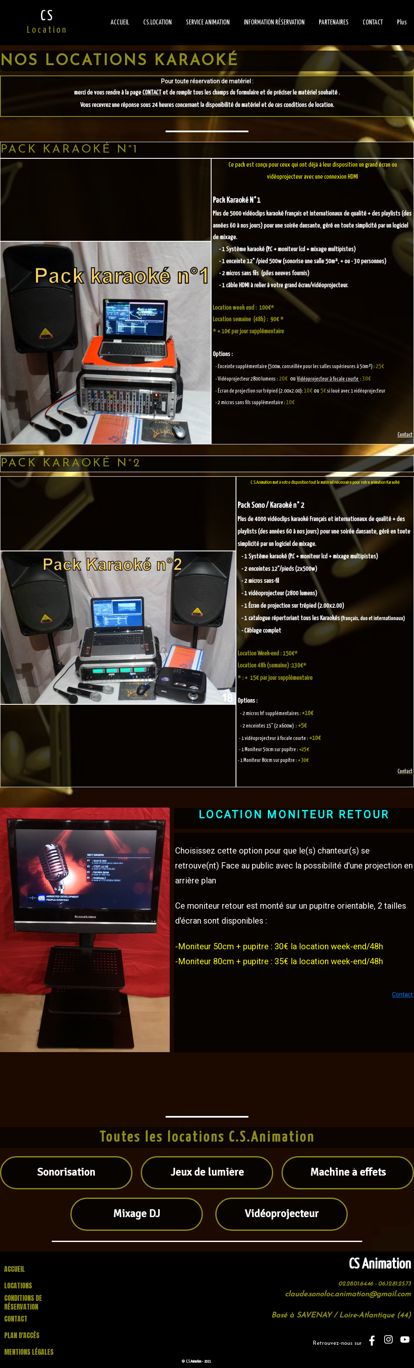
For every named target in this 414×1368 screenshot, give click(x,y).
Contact (404, 435)
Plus (402, 22)
